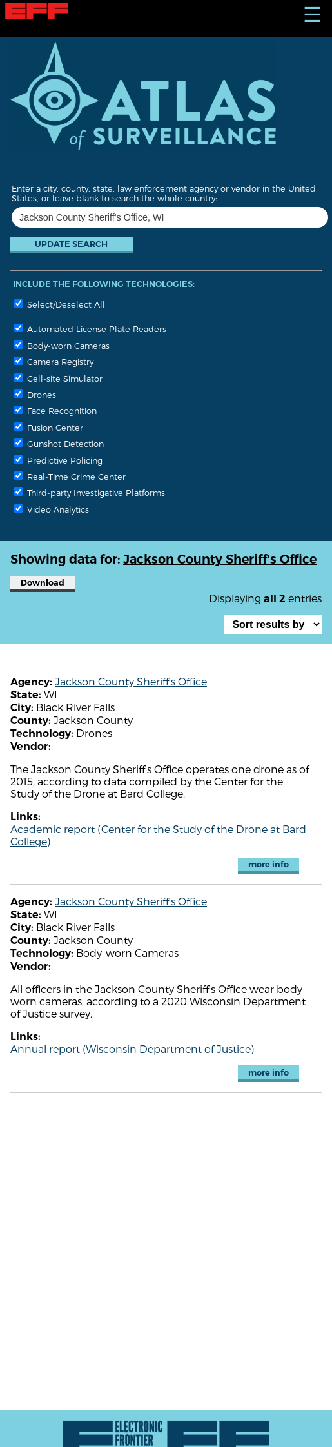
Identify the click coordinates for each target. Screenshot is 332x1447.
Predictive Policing (58, 460)
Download (42, 582)
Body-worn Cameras (62, 345)
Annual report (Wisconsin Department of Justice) (132, 1049)
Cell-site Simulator (58, 378)
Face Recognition (55, 410)
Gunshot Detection (59, 443)
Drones (35, 394)
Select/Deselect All (59, 304)
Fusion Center (48, 427)
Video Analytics (51, 509)
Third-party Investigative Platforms (89, 492)
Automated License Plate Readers (90, 328)
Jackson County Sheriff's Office (131, 681)
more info (268, 864)
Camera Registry (53, 361)
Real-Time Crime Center (70, 476)
